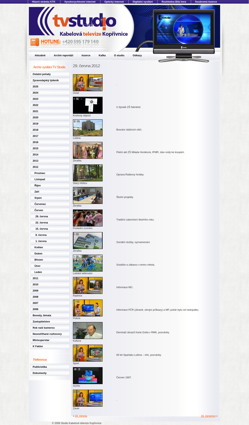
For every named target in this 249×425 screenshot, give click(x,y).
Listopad (39, 179)
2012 (35, 166)
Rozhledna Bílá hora (174, 1)
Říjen (37, 185)
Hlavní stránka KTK (43, 1)
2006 (35, 309)
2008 (35, 296)
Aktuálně (40, 55)
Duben (38, 253)
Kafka (102, 55)
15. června (41, 228)
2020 (35, 117)
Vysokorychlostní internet (80, 1)
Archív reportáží (63, 55)
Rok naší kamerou (44, 327)
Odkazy (137, 55)
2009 (35, 290)
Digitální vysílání (143, 1)
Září (36, 191)
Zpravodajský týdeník (46, 80)
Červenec (40, 204)
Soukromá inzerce (206, 1)
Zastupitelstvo (41, 321)
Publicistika (40, 366)
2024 (35, 92)
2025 (35, 86)
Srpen (38, 197)
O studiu (119, 55)
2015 (35, 148)
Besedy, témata (42, 315)
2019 (35, 123)
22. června (41, 222)
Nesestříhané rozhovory (47, 333)
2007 (35, 302)
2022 (35, 105)
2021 (35, 111)
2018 (35, 129)
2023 (35, 98)
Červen (38, 210)
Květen (38, 247)
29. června (41, 216)
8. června (41, 234)
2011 (35, 278)
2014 (35, 154)
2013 (35, 160)
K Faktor (38, 346)
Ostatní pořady (42, 74)
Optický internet (114, 1)
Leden (38, 272)
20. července (208, 415)
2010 (35, 284)
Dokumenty (40, 373)
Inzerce (85, 55)
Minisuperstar (41, 340)
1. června (41, 241)
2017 (35, 135)
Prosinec (39, 173)
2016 (35, 142)
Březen (38, 259)
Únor (37, 265)
